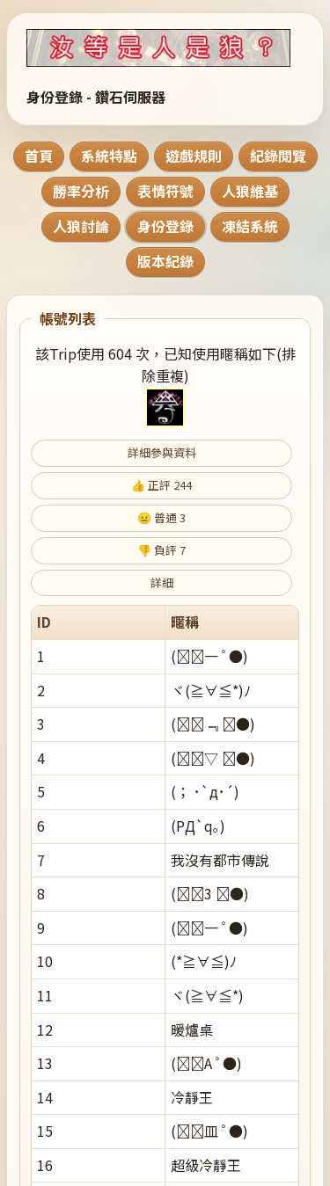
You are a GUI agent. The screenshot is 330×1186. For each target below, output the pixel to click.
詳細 (161, 582)
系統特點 (109, 155)
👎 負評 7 (161, 550)
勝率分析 (81, 190)
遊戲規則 (193, 155)
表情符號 (165, 190)
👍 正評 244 (161, 485)
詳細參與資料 (162, 452)
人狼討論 (81, 225)
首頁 (39, 155)
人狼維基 (250, 190)
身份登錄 (165, 225)
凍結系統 (250, 225)
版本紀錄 (165, 261)
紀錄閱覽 (278, 155)
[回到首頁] (165, 48)
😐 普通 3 (161, 517)
